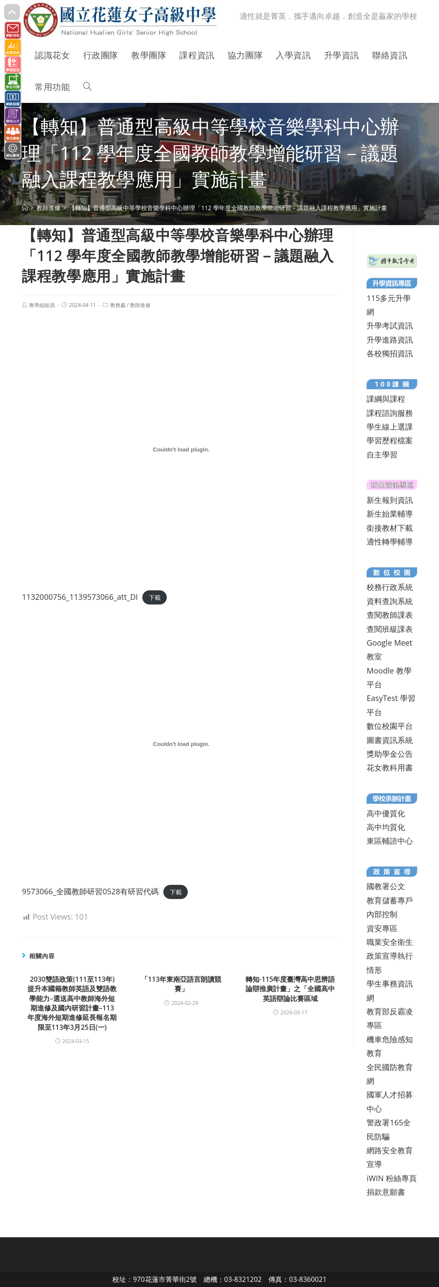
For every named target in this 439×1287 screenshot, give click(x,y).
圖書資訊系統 (390, 740)
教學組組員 (42, 305)
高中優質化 (386, 813)
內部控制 (382, 914)
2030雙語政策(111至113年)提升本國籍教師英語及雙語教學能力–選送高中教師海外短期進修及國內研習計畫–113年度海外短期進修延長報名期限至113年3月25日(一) (72, 1003)
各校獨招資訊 (390, 353)
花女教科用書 (390, 767)
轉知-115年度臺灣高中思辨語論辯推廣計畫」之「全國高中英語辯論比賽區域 (290, 988)
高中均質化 (386, 827)
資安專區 (382, 928)
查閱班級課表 (390, 629)
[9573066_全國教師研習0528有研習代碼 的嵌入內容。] (181, 744)
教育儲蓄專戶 (390, 900)
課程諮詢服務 (390, 413)
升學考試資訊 (390, 325)
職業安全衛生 (390, 942)
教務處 (118, 305)
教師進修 (140, 305)
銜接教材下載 (390, 528)
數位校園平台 (390, 726)
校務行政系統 (390, 587)
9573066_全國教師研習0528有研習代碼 (90, 891)
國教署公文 (386, 886)
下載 (155, 597)
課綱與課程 (386, 399)
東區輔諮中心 (390, 841)
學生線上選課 (390, 426)
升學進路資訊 (390, 339)
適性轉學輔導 (390, 541)
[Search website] (87, 87)
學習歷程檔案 (390, 440)
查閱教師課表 (390, 615)
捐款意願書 (386, 1192)
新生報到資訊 (390, 500)
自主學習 (382, 454)
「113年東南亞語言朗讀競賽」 (181, 983)
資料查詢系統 (390, 601)
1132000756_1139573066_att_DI (80, 597)
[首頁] (25, 208)
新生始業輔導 (390, 513)
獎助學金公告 (390, 754)
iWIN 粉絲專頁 (391, 1178)
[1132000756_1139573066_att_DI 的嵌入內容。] (181, 449)
